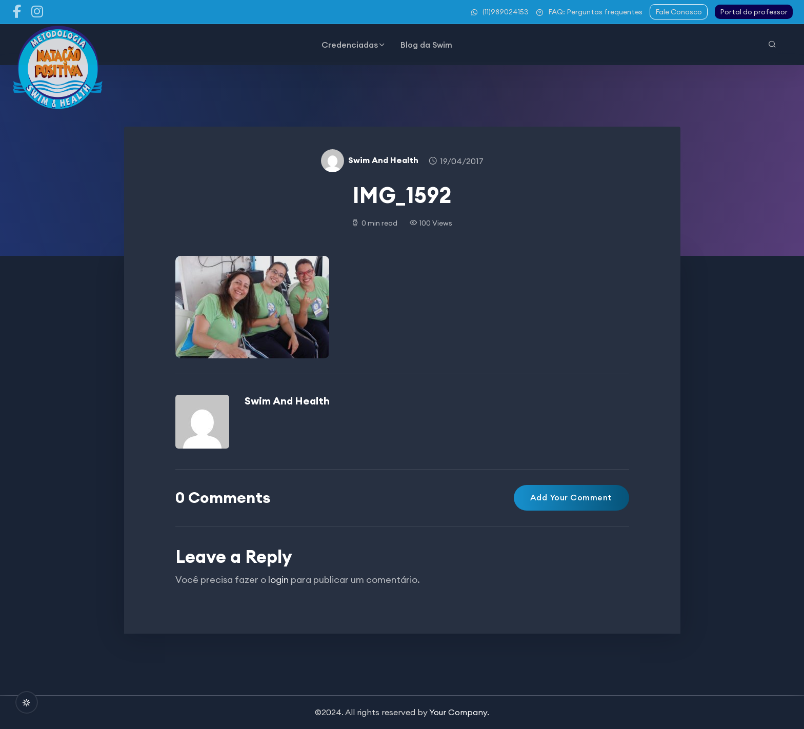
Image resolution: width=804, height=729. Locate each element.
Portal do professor (754, 11)
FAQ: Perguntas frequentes (589, 11)
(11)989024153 (500, 11)
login (278, 579)
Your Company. (459, 712)
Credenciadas (349, 44)
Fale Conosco (678, 11)
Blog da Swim (426, 44)
